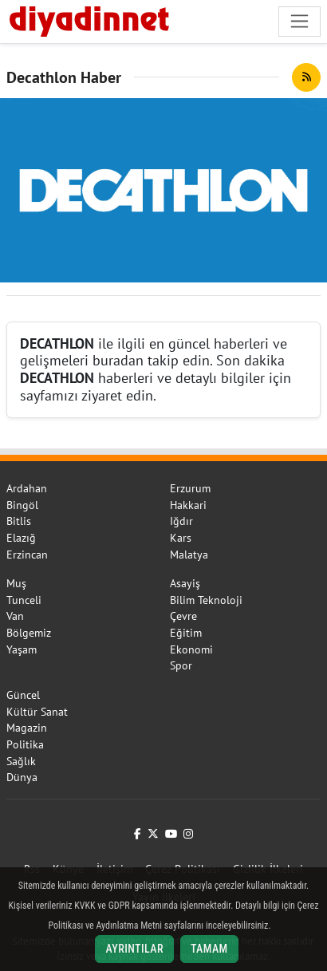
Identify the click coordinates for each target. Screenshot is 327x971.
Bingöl (22, 505)
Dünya (21, 777)
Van (15, 616)
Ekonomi (191, 649)
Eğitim (186, 633)
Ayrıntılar (134, 948)
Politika (25, 744)
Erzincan (27, 554)
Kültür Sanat (37, 712)
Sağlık (21, 761)
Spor (181, 665)
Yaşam (21, 649)
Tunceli (23, 600)
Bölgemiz (28, 633)
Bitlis (18, 521)
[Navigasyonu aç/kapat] (299, 21)
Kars (180, 538)
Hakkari (188, 505)
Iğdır (181, 521)
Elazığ (21, 538)
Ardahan (26, 488)
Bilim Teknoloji (206, 600)
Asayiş (185, 583)
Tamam (209, 948)
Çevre (183, 616)
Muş (16, 583)
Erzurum (190, 488)
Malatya (189, 554)
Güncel (23, 695)
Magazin (26, 727)
